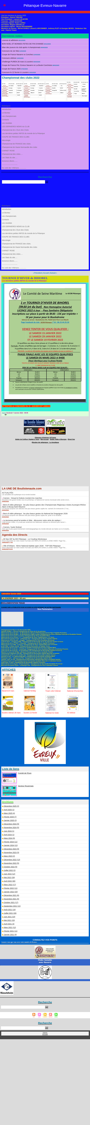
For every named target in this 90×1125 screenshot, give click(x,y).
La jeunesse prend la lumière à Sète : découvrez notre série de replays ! (30, 520)
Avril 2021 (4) (9, 923)
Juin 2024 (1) (9, 830)
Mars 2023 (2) (9, 855)
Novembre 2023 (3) (11, 852)
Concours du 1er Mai (10, 51)
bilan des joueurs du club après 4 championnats (20, 47)
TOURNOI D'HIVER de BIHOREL (25, 277)
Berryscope (44, 439)
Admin (45, 1032)
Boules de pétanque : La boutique (45, 442)
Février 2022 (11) (10, 888)
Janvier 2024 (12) (10, 845)
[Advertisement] (45, 467)
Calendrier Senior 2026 (10, 593)
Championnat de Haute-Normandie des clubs (19, 147)
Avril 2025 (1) (9, 809)
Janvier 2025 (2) (10, 820)
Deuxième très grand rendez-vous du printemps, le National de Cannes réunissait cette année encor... (35, 499)
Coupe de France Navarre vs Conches (16, 55)
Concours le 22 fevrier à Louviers (14, 72)
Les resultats (7, 123)
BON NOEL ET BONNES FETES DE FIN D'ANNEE (21, 44)
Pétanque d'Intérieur (45, 437)
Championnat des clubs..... (12, 154)
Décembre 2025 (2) (11, 805)
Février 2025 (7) (10, 816)
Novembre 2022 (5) (11, 863)
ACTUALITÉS (7, 492)
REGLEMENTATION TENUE (12, 602)
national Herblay (30, 690)
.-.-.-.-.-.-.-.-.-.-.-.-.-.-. (9, 164)
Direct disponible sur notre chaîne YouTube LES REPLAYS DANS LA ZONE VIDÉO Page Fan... (33, 540)
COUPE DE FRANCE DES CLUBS (15, 137)
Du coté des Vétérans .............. (14, 168)
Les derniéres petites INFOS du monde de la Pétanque (23, 133)
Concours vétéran (9, 58)
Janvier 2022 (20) (10, 891)
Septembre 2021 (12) (12, 905)
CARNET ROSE (8, 151)
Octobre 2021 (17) (11, 902)
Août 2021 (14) (9, 909)
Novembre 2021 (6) (11, 898)
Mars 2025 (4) (9, 813)
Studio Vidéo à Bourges (57, 439)
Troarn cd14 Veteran (53, 690)
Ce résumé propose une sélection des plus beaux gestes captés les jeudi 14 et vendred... (31, 515)
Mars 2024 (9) (9, 838)
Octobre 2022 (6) (10, 866)
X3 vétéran (71, 712)
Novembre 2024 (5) (11, 827)
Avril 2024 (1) (9, 834)
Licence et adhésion (9, 40)
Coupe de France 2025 (11, 69)
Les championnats (9, 116)
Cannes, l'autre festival (12, 526)
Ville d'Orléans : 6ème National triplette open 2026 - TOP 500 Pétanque (30, 545)
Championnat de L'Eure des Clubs (15, 130)
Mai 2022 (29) (9, 877)
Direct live (69, 439)
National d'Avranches (75, 690)
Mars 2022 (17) (10, 884)
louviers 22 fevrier (30, 712)
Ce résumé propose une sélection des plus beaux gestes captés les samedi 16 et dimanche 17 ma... (35, 508)
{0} (4, 414)
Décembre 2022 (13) (12, 859)
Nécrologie (6, 140)
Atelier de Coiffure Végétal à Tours (29, 439)
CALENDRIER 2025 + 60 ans (12, 598)
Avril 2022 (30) (9, 880)
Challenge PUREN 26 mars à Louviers (16, 62)
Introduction (6, 109)
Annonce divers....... (9, 161)
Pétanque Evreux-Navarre (45, 5)
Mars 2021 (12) (10, 927)
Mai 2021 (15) (9, 920)
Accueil (46, 273)
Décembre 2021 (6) (11, 895)
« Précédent (38, 273)
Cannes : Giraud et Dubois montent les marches (21, 497)
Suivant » (53, 273)
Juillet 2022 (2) (9, 870)
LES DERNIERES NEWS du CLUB (15, 127)
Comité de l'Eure (24, 773)
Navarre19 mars (8, 690)
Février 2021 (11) (10, 930)
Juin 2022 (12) (9, 873)
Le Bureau (6, 113)
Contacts (5, 120)
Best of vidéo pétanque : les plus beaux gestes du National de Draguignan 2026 (33, 513)
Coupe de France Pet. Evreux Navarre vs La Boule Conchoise (26, 65)
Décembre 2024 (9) (11, 823)
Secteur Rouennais (25, 785)
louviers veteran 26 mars (11, 712)
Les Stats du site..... (9, 158)
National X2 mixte (52, 712)
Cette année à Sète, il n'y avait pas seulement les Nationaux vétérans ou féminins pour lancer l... (33, 521)
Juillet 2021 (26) (10, 913)
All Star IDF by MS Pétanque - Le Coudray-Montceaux (24, 538)
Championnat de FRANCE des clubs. (16, 144)
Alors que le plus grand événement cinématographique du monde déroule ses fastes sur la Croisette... (35, 528)
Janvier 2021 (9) (10, 934)
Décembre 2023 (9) (11, 848)
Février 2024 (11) (10, 841)
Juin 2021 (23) (9, 916)
